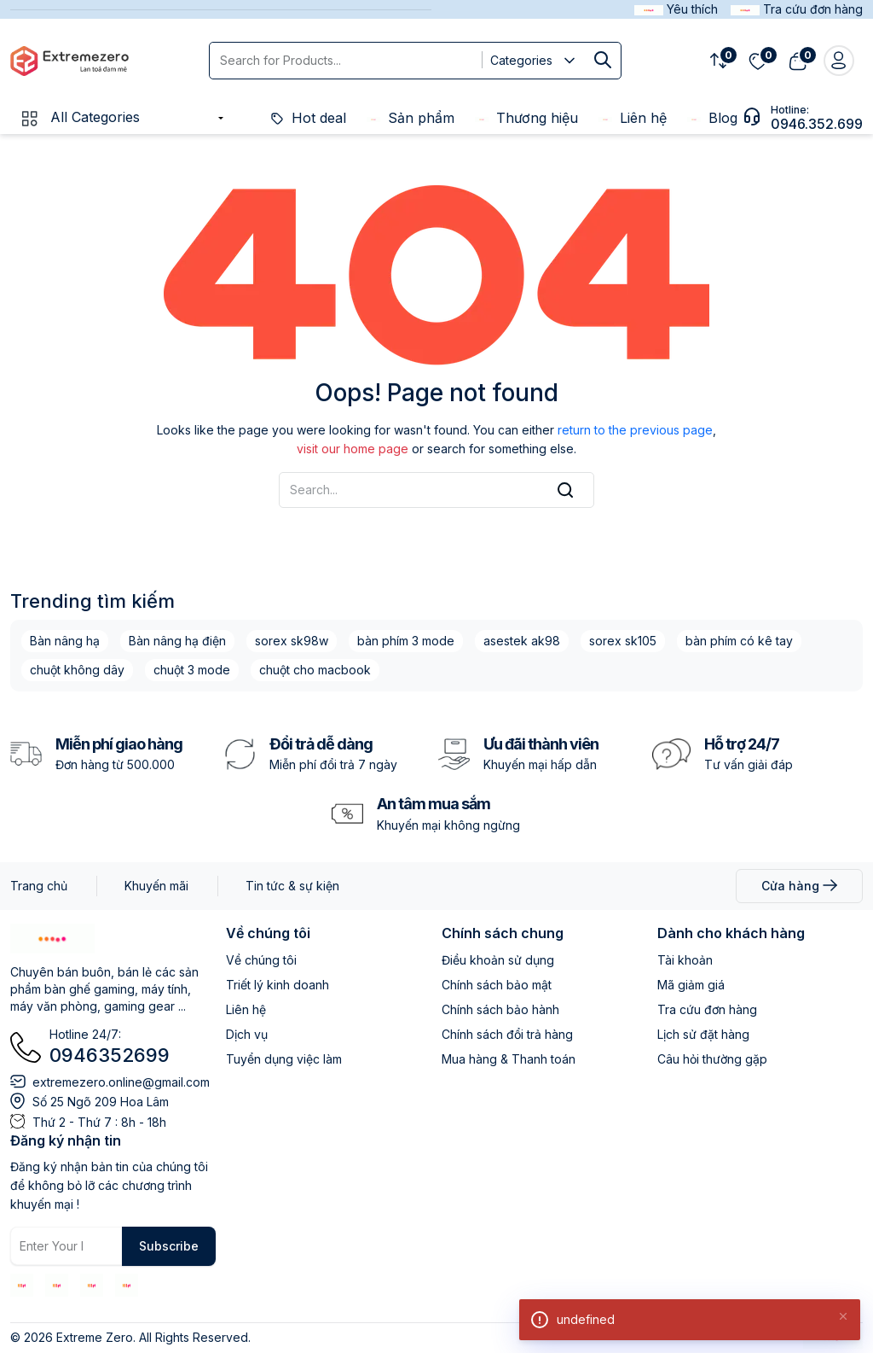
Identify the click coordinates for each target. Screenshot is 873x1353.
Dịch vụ (247, 1034)
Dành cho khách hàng (731, 933)
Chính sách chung (503, 933)
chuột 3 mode (191, 669)
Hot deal (308, 117)
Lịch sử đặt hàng (703, 1034)
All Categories (79, 116)
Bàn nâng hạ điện (177, 640)
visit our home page (352, 448)
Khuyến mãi (156, 885)
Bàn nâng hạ (65, 640)
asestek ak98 (521, 640)
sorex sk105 (622, 640)
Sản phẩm (410, 117)
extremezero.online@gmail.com (121, 1082)
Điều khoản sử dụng (498, 960)
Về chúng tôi (268, 933)
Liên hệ (632, 117)
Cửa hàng (799, 885)
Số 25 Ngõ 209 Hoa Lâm (100, 1101)
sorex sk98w (291, 640)
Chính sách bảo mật (497, 984)
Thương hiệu (526, 117)
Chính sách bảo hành (500, 1009)
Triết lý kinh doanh (277, 984)
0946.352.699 (817, 123)
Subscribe (169, 1246)
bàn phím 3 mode (405, 640)
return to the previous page (635, 430)
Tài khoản (685, 960)
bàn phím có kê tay (739, 640)
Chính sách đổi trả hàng (507, 1034)
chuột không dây (77, 669)
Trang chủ (38, 885)
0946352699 (109, 1055)
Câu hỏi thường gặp (712, 1059)
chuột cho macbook (315, 669)
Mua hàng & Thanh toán (508, 1059)
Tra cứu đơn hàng (707, 1009)
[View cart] (798, 60)
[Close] (843, 1315)
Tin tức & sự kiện (292, 885)
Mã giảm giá (691, 984)
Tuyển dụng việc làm (284, 1059)
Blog (712, 117)
